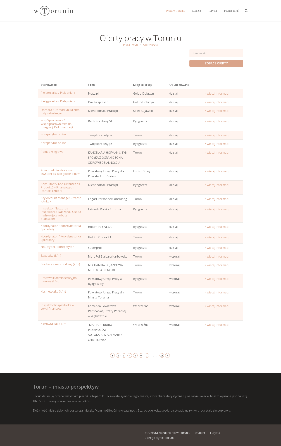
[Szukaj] (246, 11)
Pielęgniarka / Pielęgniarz (58, 93)
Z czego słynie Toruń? (159, 438)
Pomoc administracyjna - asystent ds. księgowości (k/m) (61, 172)
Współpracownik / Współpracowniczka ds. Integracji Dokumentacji (57, 123)
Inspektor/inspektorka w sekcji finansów (57, 306)
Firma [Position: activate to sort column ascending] (92, 85)
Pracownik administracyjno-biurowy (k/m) (59, 279)
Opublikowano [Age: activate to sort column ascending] (179, 85)
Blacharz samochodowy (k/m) (60, 264)
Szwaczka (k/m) (51, 256)
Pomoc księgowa (52, 152)
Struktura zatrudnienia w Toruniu (167, 433)
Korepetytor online (53, 134)
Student (200, 433)
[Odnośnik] (53, 11)
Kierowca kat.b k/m (53, 324)
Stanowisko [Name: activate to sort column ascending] (49, 85)
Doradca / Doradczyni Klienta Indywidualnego (60, 111)
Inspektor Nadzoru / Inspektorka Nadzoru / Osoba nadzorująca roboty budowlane (61, 213)
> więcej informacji (217, 93)
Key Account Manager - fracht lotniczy (61, 199)
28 (161, 355)
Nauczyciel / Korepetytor (57, 247)
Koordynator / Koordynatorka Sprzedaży (61, 227)
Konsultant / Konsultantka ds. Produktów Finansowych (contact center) (60, 187)
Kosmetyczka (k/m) (53, 291)
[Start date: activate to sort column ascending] (222, 85)
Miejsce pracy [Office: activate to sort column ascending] (142, 85)
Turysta (214, 433)
